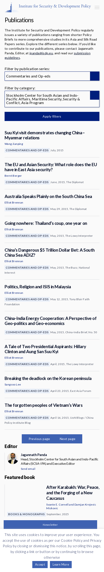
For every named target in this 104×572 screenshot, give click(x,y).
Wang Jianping (14, 144)
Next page (68, 439)
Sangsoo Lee (13, 384)
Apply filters (52, 116)
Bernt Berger (13, 175)
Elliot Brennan (14, 202)
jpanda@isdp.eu (41, 53)
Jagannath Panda (34, 455)
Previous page (39, 439)
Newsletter (50, 524)
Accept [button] (40, 564)
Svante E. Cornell (57, 504)
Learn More (61, 564)
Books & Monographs (26, 514)
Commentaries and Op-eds (27, 150)
